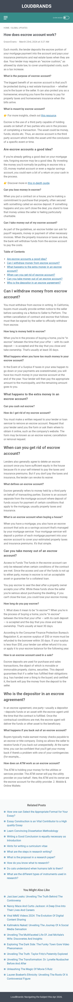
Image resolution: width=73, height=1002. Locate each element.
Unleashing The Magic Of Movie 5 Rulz (29, 969)
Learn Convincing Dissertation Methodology (32, 830)
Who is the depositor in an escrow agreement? (34, 282)
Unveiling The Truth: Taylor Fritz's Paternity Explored (37, 953)
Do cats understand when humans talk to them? (35, 868)
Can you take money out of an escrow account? (35, 278)
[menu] (8, 18)
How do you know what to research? (28, 862)
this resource (48, 115)
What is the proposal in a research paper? (31, 857)
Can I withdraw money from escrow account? (33, 263)
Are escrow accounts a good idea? (27, 259)
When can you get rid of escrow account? (31, 274)
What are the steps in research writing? (29, 851)
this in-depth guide (38, 183)
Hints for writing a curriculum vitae (27, 846)
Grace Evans (10, 41)
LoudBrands (36, 6)
